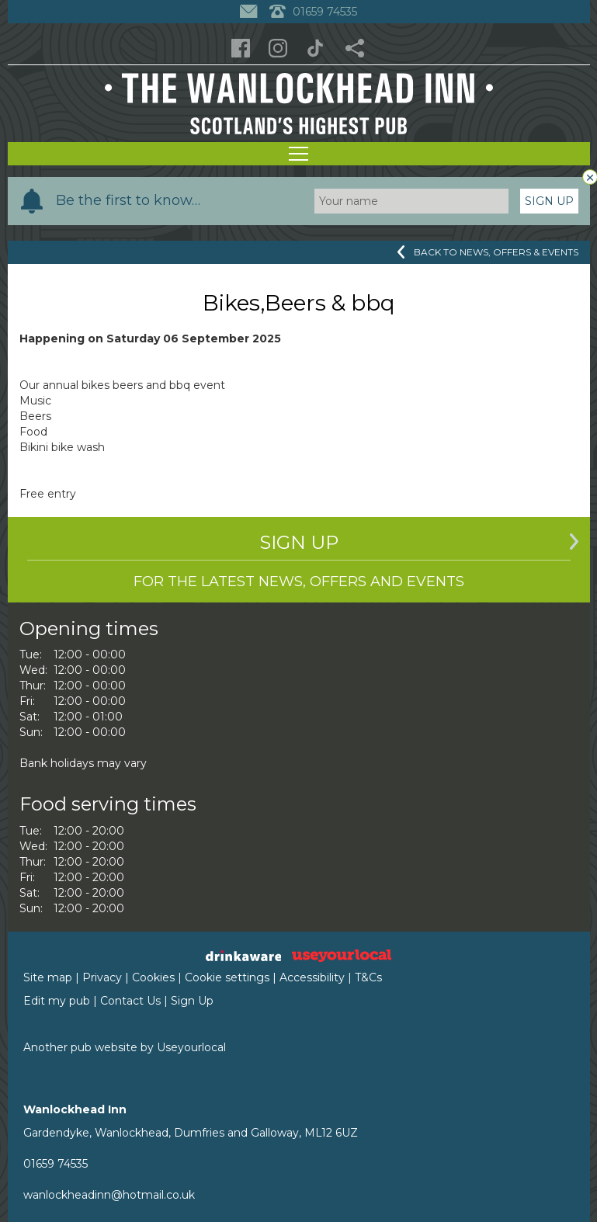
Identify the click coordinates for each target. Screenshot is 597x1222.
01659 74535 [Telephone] (313, 12)
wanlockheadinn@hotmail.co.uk (109, 1195)
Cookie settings (227, 977)
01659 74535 (55, 1164)
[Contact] (250, 12)
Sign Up (549, 201)
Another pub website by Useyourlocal (124, 1047)
